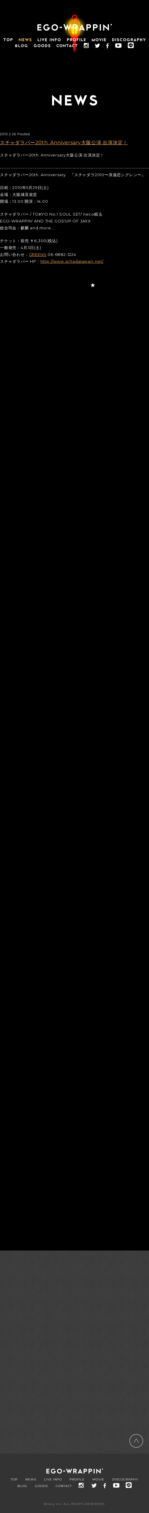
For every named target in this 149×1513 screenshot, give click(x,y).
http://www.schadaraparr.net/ (72, 261)
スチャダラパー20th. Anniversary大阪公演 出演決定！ (64, 142)
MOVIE (98, 1479)
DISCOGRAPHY (125, 1479)
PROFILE (77, 1479)
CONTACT (64, 1486)
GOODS (41, 1486)
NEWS (30, 1479)
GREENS (38, 254)
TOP (14, 1479)
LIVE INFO (53, 1479)
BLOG (22, 1486)
